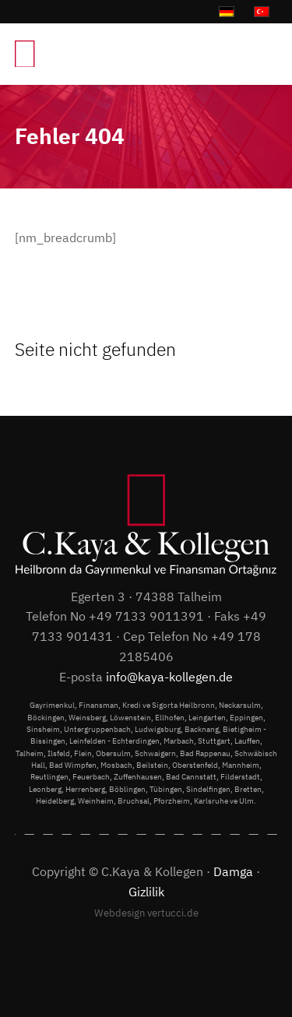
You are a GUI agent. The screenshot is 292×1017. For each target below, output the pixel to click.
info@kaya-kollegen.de (169, 676)
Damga (233, 871)
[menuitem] (257, 54)
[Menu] (257, 54)
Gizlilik (146, 891)
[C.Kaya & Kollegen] (108, 54)
